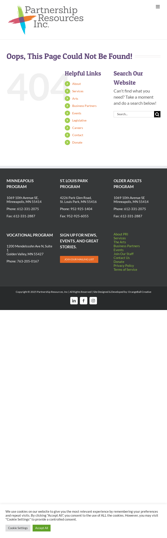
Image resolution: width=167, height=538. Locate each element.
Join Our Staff (124, 254)
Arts (75, 98)
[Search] (157, 114)
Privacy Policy (124, 265)
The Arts (120, 242)
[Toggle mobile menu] (158, 6)
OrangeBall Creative (139, 291)
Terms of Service (125, 269)
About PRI (121, 234)
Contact (77, 135)
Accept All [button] (41, 528)
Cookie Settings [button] (18, 528)
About (76, 84)
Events (76, 113)
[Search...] (134, 114)
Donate (77, 142)
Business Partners (84, 106)
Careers (77, 128)
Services (77, 91)
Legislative (79, 120)
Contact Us (122, 258)
